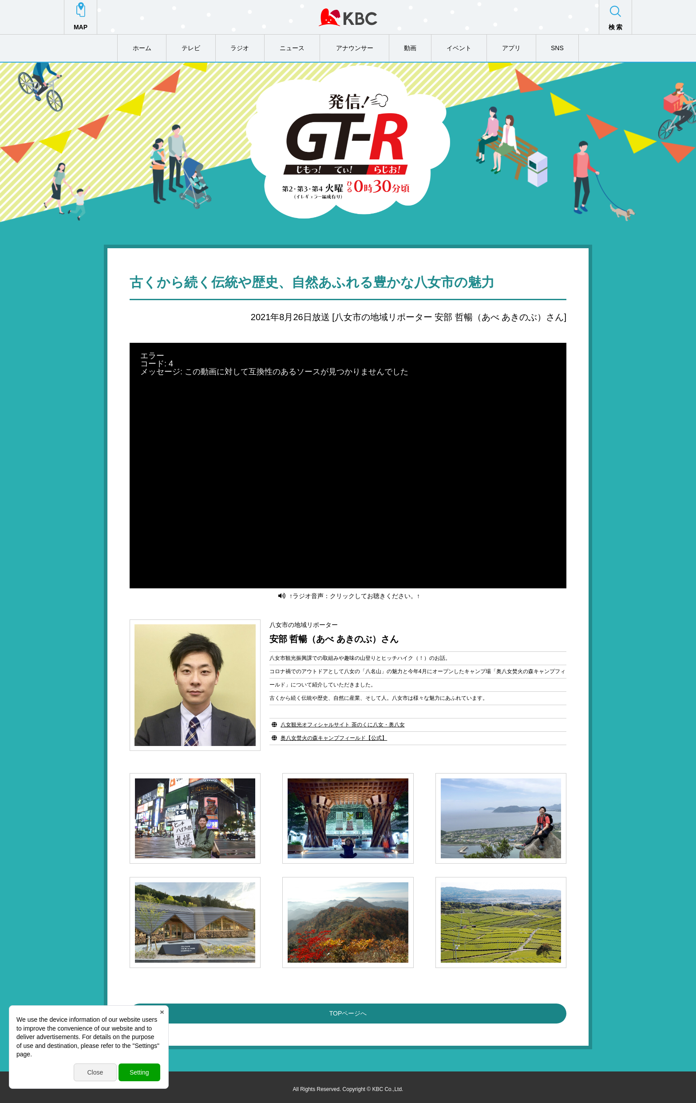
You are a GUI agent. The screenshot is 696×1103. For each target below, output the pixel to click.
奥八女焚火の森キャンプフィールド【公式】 (334, 733)
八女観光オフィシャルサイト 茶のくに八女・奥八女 (342, 720)
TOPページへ (348, 1008)
